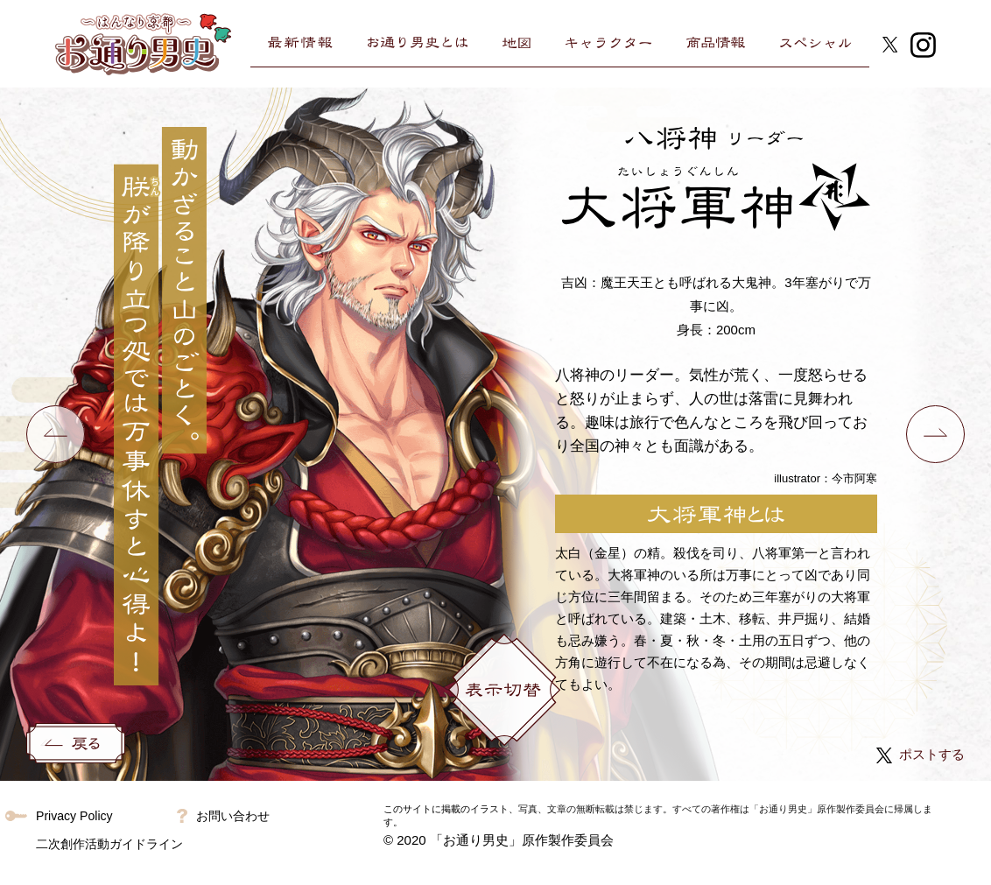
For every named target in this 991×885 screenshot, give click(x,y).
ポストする (918, 754)
